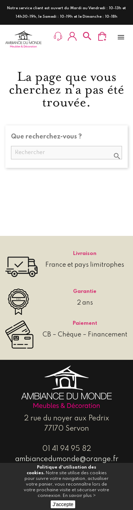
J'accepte (62, 504)
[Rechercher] (66, 152)
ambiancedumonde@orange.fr (66, 459)
